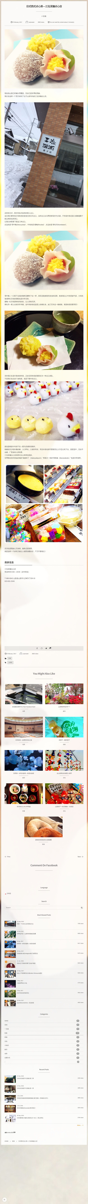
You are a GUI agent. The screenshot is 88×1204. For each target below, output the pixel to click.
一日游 (42, 1029)
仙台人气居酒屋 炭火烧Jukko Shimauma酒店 (29, 973)
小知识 (42, 1045)
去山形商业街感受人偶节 (64, 773)
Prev (7, 857)
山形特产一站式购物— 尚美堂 (64, 807)
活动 (42, 1025)
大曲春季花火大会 (22, 983)
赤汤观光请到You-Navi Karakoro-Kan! (23, 707)
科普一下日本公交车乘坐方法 (25, 924)
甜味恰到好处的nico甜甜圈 (43, 840)
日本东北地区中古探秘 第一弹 (25, 1088)
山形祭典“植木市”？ (64, 707)
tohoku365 (10, 1132)
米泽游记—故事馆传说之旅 (23, 740)
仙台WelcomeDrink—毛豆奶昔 (25, 1003)
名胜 (23, 711)
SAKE (42, 1021)
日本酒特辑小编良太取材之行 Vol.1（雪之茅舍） (30, 1118)
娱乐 (64, 711)
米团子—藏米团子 (64, 740)
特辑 (42, 1037)
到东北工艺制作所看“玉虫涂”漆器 (26, 963)
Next (80, 857)
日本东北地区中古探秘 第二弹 (25, 1078)
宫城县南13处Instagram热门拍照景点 (27, 953)
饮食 (44, 16)
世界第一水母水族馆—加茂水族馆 (23, 773)
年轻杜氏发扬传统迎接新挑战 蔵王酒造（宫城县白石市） (33, 1098)
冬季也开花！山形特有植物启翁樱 (26, 934)
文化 (64, 778)
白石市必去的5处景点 (23, 993)
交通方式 (42, 1058)
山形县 (10, 662)
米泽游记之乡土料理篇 (24, 807)
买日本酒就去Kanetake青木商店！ (26, 1108)
